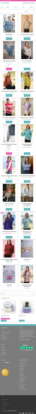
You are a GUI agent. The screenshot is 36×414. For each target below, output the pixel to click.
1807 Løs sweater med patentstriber (27, 145)
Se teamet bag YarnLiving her (24, 339)
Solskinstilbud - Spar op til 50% (6, 0)
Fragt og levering (4, 333)
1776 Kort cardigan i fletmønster (27, 204)
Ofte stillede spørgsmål (5, 332)
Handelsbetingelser (6, 403)
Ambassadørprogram (5, 337)
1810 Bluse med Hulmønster (27, 91)
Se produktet (3, 320)
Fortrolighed (4, 406)
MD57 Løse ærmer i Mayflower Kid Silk (9, 145)
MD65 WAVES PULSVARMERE (9, 61)
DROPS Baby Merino (5, 315)
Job (2, 408)
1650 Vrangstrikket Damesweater (27, 285)
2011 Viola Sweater (27, 61)
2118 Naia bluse (9, 34)
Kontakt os (3, 335)
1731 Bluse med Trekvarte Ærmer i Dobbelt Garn (9, 260)
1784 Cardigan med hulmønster (27, 176)
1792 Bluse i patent (9, 203)
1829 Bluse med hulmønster (27, 117)
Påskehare (9, 285)
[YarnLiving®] (5, 3)
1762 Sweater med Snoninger (9, 231)
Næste (33, 293)
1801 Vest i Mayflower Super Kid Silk (9, 176)
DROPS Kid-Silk (22, 315)
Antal (9, 64)
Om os (2, 330)
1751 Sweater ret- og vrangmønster (27, 232)
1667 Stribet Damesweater (9, 117)
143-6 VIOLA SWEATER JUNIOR (27, 34)
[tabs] (31, 7)
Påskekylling (27, 259)
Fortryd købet (3, 339)
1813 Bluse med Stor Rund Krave (9, 91)
